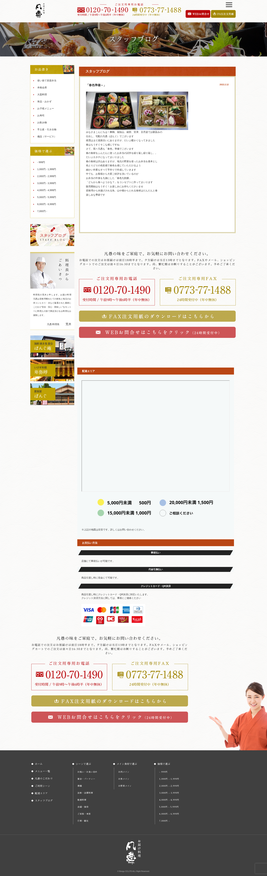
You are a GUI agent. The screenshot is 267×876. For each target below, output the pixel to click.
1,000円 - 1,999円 (46, 169)
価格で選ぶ (164, 764)
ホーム (39, 764)
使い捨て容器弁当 (46, 80)
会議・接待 (83, 807)
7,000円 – (164, 821)
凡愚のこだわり (44, 778)
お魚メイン (123, 779)
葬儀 (79, 786)
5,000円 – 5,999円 (169, 807)
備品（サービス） (46, 136)
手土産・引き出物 (46, 129)
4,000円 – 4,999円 (169, 800)
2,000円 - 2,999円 (46, 176)
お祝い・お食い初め (87, 772)
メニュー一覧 (42, 771)
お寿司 (40, 115)
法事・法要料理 (85, 793)
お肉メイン (123, 772)
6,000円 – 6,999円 (169, 814)
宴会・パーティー (86, 779)
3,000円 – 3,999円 (169, 793)
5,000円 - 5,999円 (46, 197)
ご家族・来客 (84, 814)
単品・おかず (44, 101)
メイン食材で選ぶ (127, 764)
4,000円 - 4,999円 (46, 190)
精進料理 (81, 800)
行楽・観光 (83, 821)
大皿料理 (42, 94)
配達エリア (41, 793)
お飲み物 (42, 122)
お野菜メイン (125, 786)
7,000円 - (42, 211)
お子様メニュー (45, 108)
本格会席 (42, 87)
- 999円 (41, 162)
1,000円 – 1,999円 (169, 779)
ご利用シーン (42, 786)
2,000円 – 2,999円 (169, 786)
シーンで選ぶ (83, 764)
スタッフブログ (44, 800)
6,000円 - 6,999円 (46, 204)
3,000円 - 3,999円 (46, 183)
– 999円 (163, 772)
